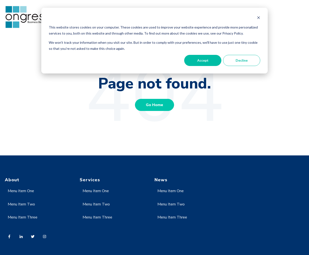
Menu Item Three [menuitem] (22, 217)
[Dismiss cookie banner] (258, 18)
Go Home (154, 105)
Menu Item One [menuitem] (21, 191)
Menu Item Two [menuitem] (21, 204)
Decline (242, 60)
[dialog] (154, 40)
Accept (203, 60)
